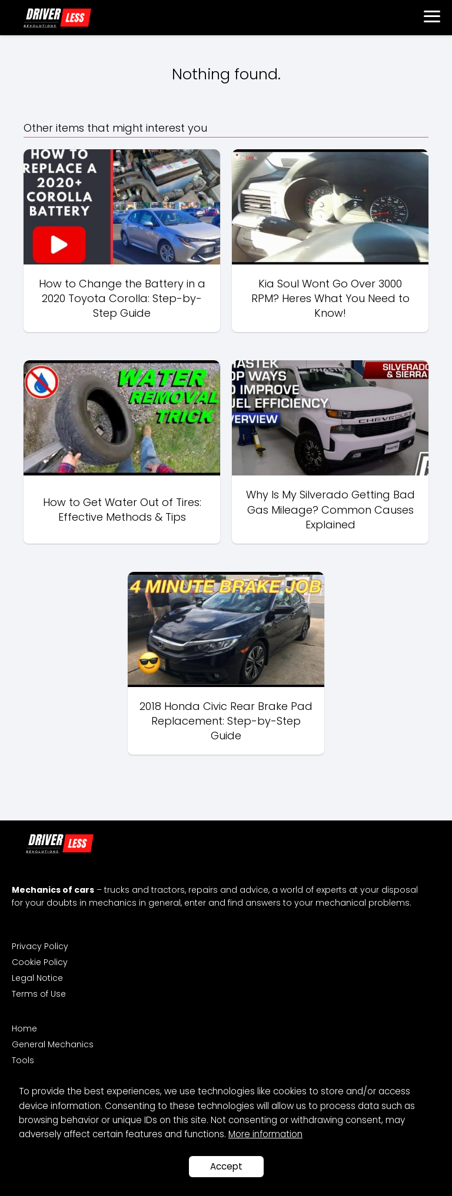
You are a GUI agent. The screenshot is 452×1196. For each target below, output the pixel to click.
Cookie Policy (40, 962)
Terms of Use (39, 994)
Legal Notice (37, 978)
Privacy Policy (40, 946)
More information (265, 1134)
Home (24, 1028)
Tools (23, 1060)
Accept (226, 1166)
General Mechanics (53, 1044)
